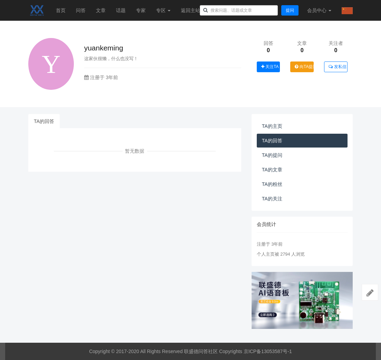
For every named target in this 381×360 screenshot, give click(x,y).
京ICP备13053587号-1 (268, 351)
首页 (61, 10)
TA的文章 (272, 169)
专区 (163, 10)
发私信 (337, 66)
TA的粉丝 (272, 184)
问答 (81, 10)
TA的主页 (272, 126)
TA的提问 (272, 155)
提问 (290, 10)
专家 (141, 10)
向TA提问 (304, 66)
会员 (319, 10)
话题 (121, 10)
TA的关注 (272, 198)
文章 (101, 10)
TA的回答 (44, 121)
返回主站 (190, 10)
